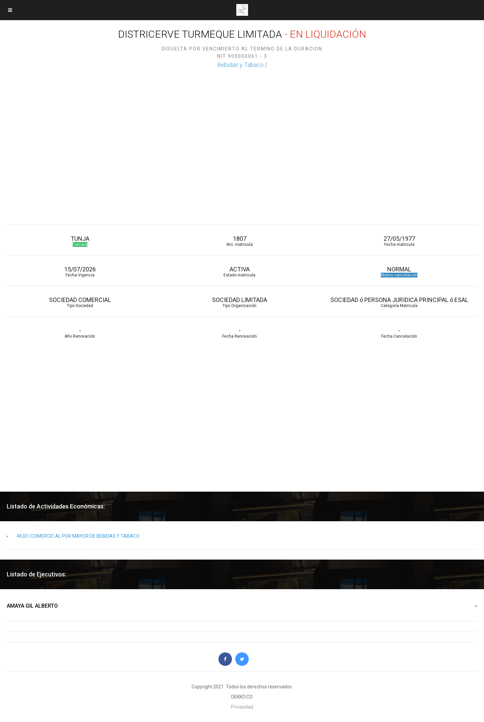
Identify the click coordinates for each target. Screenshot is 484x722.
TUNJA (80, 241)
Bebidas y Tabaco (240, 64)
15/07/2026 (80, 271)
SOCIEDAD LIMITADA (239, 302)
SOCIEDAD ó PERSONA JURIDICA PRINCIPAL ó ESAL (399, 302)
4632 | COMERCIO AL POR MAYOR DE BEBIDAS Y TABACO (73, 536)
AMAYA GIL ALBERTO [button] (242, 606)
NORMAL (399, 271)
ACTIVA (239, 271)
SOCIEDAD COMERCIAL (80, 302)
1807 (239, 241)
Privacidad (242, 707)
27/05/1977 (399, 241)
